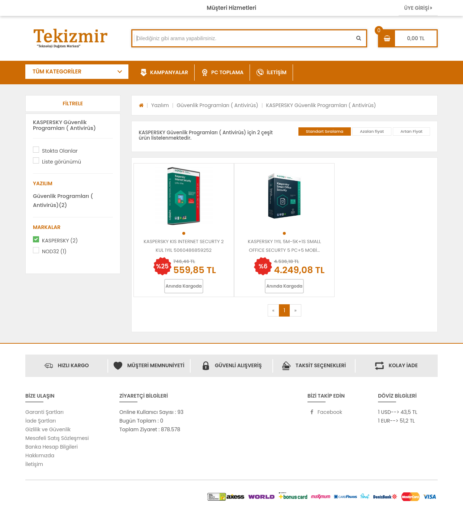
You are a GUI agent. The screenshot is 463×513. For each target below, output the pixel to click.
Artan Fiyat (411, 131)
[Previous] (273, 310)
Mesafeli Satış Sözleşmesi (57, 438)
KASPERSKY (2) (60, 240)
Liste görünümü (61, 161)
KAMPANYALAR (164, 73)
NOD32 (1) (54, 251)
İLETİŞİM (271, 73)
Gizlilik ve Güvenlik (48, 429)
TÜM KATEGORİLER (57, 71)
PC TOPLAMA (222, 73)
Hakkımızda (39, 455)
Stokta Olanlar (60, 150)
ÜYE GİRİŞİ (418, 8)
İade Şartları (40, 420)
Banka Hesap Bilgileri (51, 446)
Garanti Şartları (44, 412)
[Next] (295, 310)
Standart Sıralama (325, 131)
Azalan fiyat (372, 131)
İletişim (34, 464)
